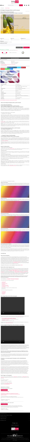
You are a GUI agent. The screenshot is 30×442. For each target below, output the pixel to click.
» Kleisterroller (3, 282)
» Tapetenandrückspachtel (5, 285)
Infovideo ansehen (19, 47)
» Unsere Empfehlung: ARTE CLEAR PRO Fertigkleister (9, 318)
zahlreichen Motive (12, 148)
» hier (16, 50)
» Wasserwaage (3, 292)
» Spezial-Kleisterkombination (9, 322)
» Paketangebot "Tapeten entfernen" (12, 270)
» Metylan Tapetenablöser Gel (15, 269)
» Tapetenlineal (3, 293)
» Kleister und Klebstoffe (5, 140)
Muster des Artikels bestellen (15, 58)
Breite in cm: (2, 38)
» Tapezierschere (4, 291)
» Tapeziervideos (15, 376)
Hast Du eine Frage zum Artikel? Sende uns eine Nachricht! (7, 64)
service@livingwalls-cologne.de (8, 383)
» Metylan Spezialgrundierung (18, 271)
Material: (2, 41)
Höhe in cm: (12, 38)
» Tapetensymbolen (24, 376)
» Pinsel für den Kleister (4, 283)
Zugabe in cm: (24, 38)
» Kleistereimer (3, 284)
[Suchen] (21, 5)
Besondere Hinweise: (4, 43)
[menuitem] (2, 5)
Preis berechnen (26, 47)
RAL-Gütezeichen (15, 262)
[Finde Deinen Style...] (15, 5)
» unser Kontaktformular (7, 384)
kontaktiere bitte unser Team (12, 165)
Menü (2, 5)
